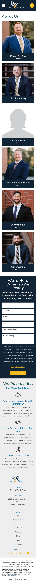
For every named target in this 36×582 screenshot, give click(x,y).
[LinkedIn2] (16, 553)
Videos (18, 540)
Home (18, 516)
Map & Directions (18, 507)
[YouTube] (28, 553)
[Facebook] (8, 553)
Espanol (18, 524)
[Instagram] (24, 553)
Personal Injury (18, 520)
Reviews (18, 532)
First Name (6, 304)
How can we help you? (10, 336)
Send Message (18, 373)
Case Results (18, 528)
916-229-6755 (18, 490)
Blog (18, 536)
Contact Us (18, 544)
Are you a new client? (10, 329)
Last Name (6, 310)
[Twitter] (12, 553)
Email (4, 323)
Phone (5, 317)
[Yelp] (20, 553)
